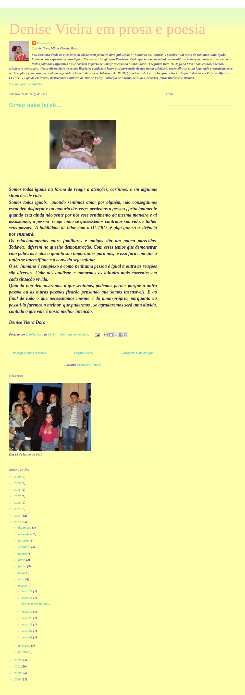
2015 (17, 509)
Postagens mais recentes (29, 353)
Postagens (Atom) (89, 364)
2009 (17, 679)
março (23, 585)
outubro (24, 540)
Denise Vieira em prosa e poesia (107, 28)
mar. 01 (27, 637)
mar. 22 (27, 611)
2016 (17, 502)
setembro (24, 547)
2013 (17, 522)
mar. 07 (27, 631)
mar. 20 (27, 618)
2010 (17, 673)
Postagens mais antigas (137, 353)
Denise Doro (45, 43)
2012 (17, 660)
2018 (17, 489)
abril (22, 579)
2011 (17, 666)
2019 (17, 483)
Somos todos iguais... (35, 105)
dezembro (25, 527)
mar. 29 (27, 591)
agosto (23, 553)
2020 (17, 477)
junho (22, 566)
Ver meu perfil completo (25, 84)
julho (22, 560)
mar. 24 (27, 598)
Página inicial (83, 353)
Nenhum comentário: (75, 334)
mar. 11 (27, 624)
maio (22, 573)
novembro (25, 534)
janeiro (23, 652)
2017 (17, 496)
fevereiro (24, 645)
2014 (17, 515)
